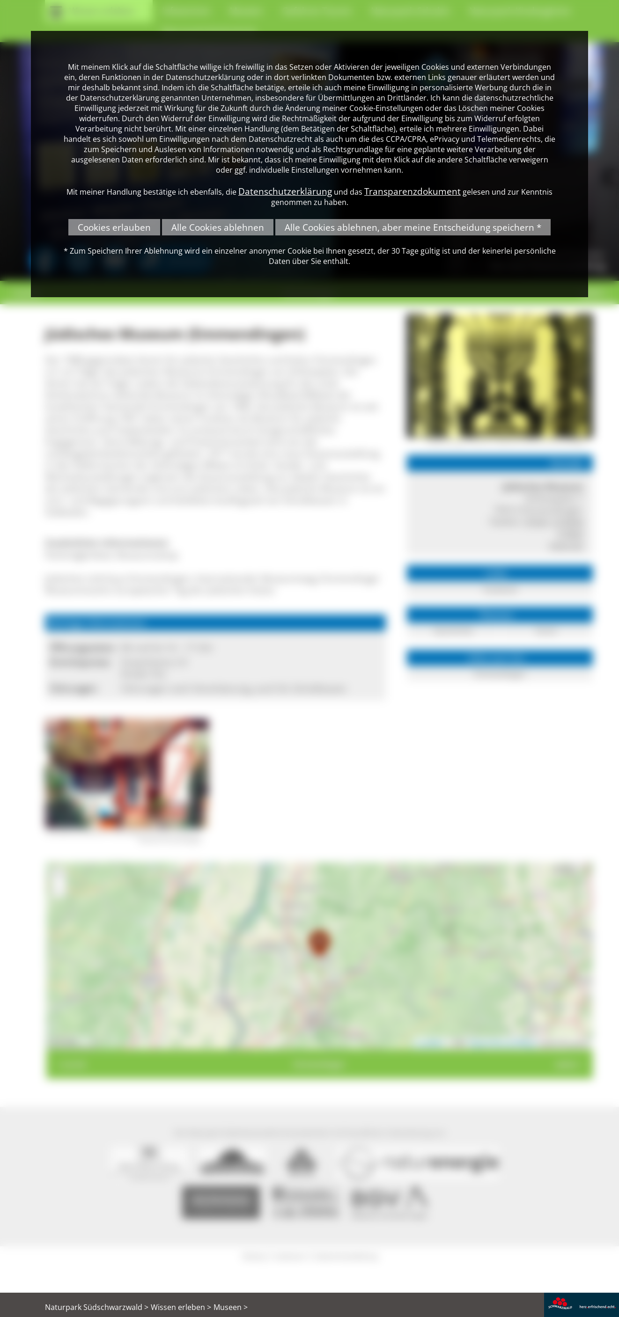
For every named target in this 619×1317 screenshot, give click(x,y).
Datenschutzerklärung (285, 191)
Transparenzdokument (412, 191)
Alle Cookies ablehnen (217, 227)
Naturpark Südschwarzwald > (96, 1307)
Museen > (231, 1307)
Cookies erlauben (114, 227)
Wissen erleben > (181, 1307)
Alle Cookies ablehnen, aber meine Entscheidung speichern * (413, 227)
